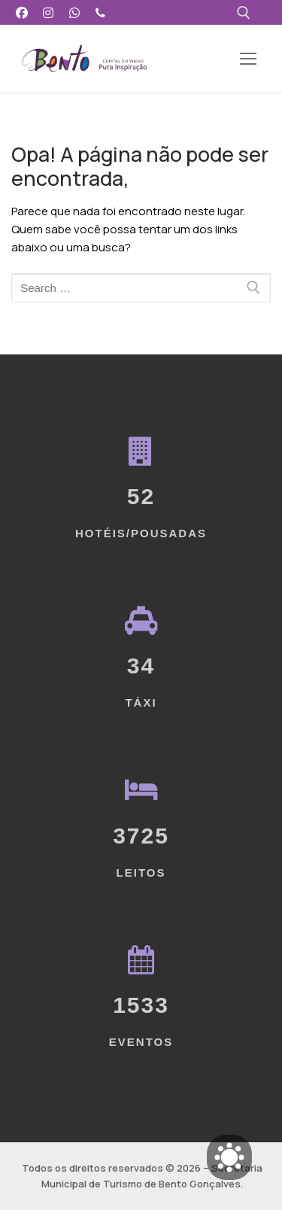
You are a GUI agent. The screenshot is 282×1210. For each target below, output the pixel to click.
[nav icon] (248, 59)
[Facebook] (22, 12)
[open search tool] (243, 13)
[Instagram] (48, 12)
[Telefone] (100, 12)
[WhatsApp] (75, 12)
